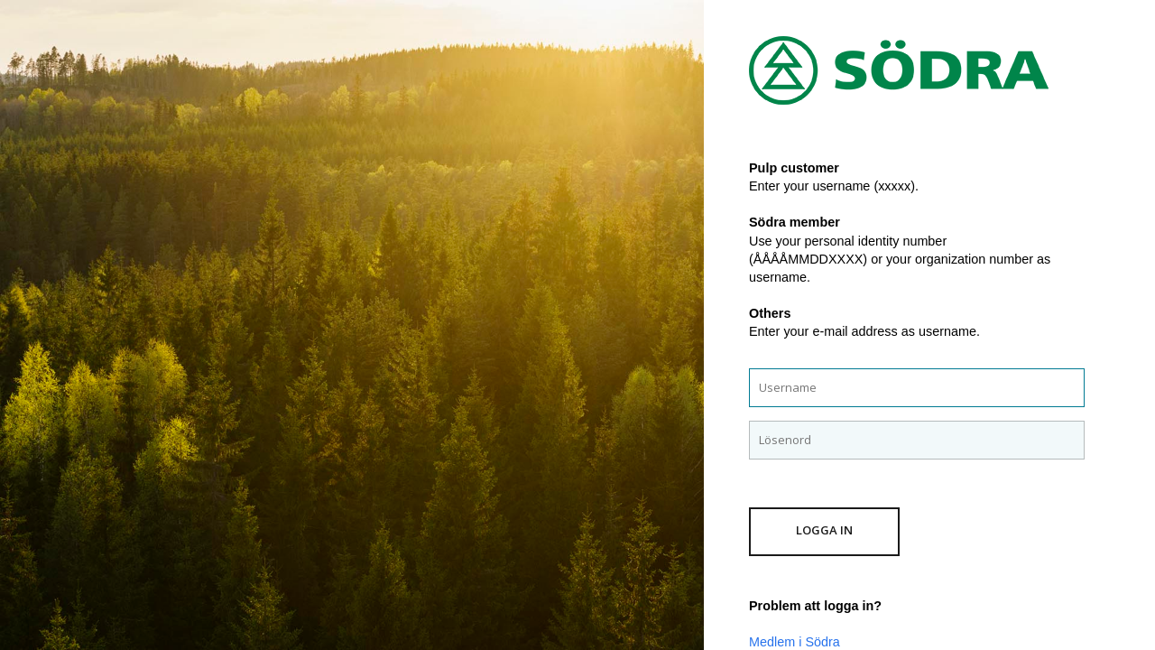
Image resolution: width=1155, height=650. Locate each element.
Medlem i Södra (794, 642)
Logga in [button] (824, 530)
